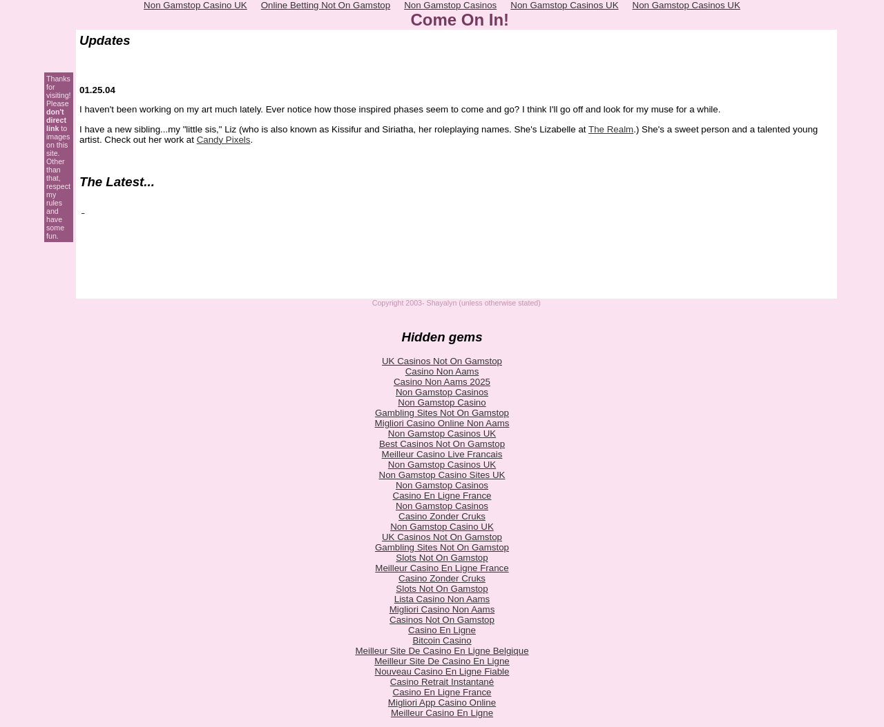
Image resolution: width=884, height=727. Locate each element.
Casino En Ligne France (442, 495)
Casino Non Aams (442, 371)
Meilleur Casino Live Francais (442, 454)
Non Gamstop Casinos (442, 392)
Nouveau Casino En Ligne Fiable (442, 671)
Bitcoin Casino (441, 640)
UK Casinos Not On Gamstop (442, 361)
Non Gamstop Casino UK (442, 526)
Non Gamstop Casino (442, 402)
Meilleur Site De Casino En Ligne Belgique (441, 651)
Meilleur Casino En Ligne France (441, 568)
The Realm (610, 129)
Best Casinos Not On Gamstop (442, 444)
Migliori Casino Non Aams (442, 609)
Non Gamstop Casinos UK (442, 433)
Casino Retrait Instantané (442, 682)
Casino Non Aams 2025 (442, 382)
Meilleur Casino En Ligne (442, 713)
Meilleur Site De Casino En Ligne (442, 661)
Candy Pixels (224, 140)
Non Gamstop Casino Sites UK (442, 475)
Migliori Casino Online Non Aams (442, 423)
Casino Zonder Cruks (442, 516)
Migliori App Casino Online (442, 702)
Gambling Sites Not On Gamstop (442, 413)
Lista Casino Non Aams (442, 599)
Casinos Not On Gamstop (442, 620)
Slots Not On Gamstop (442, 557)
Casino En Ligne (442, 630)
